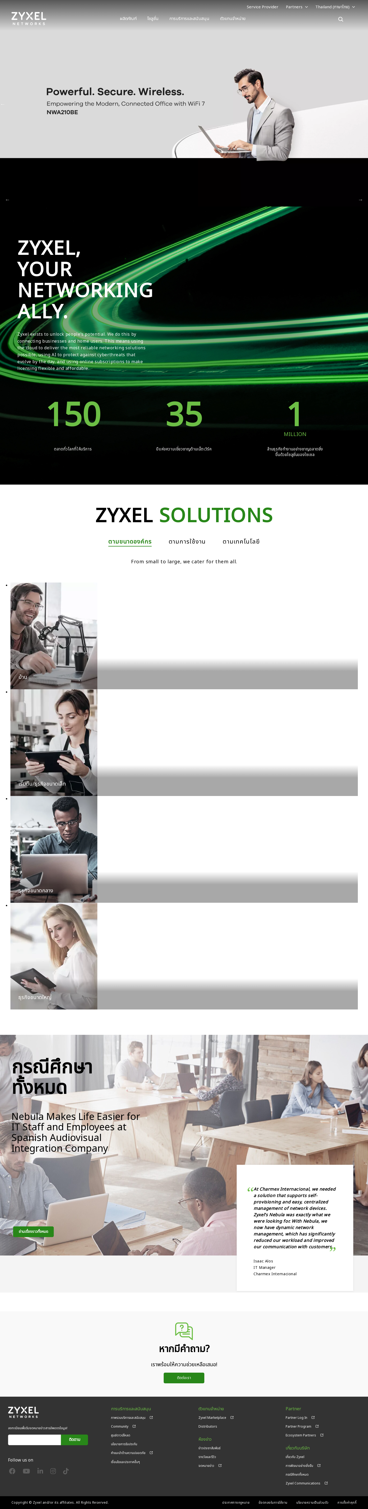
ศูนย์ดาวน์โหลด (120, 1435)
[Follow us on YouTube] (26, 1472)
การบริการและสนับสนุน (189, 18)
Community (119, 1426)
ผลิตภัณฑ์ (128, 18)
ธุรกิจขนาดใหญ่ (35, 997)
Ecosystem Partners (301, 1435)
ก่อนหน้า (2, 104)
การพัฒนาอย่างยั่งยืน (299, 1465)
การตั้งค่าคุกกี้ (347, 1502)
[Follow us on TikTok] (66, 1472)
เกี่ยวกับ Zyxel (295, 1457)
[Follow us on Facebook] (12, 1472)
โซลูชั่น (153, 18)
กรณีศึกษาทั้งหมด (297, 1474)
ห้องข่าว (205, 1439)
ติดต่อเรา (184, 1378)
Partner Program (298, 1426)
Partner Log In (296, 1417)
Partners (294, 7)
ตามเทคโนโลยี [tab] (241, 542)
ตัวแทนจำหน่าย (233, 18)
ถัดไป (365, 104)
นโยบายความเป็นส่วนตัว (312, 1502)
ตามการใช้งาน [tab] (187, 542)
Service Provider (262, 7)
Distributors (207, 1426)
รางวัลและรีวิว (207, 1457)
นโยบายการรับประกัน (124, 1444)
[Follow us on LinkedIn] (40, 1472)
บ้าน (22, 677)
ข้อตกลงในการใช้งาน (273, 1502)
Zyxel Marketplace (212, 1417)
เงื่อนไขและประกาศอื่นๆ (125, 1462)
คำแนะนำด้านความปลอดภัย (128, 1453)
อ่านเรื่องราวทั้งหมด (33, 1231)
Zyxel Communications (303, 1483)
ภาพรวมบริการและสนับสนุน (128, 1417)
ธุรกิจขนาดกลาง (35, 891)
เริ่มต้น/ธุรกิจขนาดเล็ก (42, 784)
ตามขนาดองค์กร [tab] (130, 542)
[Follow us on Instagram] (53, 1472)
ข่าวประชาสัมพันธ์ (209, 1448)
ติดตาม (74, 1440)
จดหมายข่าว (206, 1465)
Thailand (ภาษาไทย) (332, 7)
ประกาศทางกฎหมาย (236, 1502)
